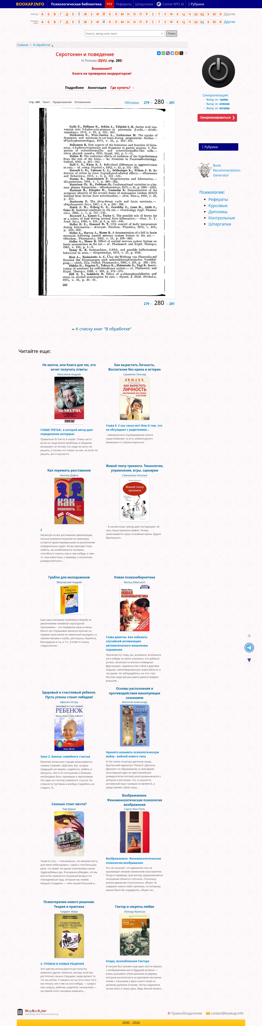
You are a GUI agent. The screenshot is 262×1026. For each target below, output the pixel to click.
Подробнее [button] (74, 87)
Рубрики (211, 147)
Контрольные (221, 218)
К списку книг (104, 329)
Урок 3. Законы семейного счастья (65, 756)
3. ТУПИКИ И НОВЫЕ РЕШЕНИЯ (62, 964)
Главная (22, 45)
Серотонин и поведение (85, 54)
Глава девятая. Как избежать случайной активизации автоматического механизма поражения (127, 643)
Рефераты (218, 199)
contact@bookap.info (227, 1013)
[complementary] (37, 1012)
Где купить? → (123, 87)
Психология (211, 192)
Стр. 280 (34, 102)
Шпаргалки (219, 224)
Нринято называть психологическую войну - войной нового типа (132, 754)
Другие (229, 21)
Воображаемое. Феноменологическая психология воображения (133, 861)
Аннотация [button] (97, 87)
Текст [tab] (46, 102)
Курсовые (218, 205)
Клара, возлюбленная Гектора (127, 961)
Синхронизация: (217, 95)
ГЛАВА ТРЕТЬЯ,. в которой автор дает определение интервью (67, 432)
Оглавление (83, 102)
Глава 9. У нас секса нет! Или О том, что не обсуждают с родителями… (134, 428)
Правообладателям (186, 1013)
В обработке (41, 45)
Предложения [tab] (62, 102)
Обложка (132, 102)
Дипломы (217, 211)
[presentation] (34, 102)
